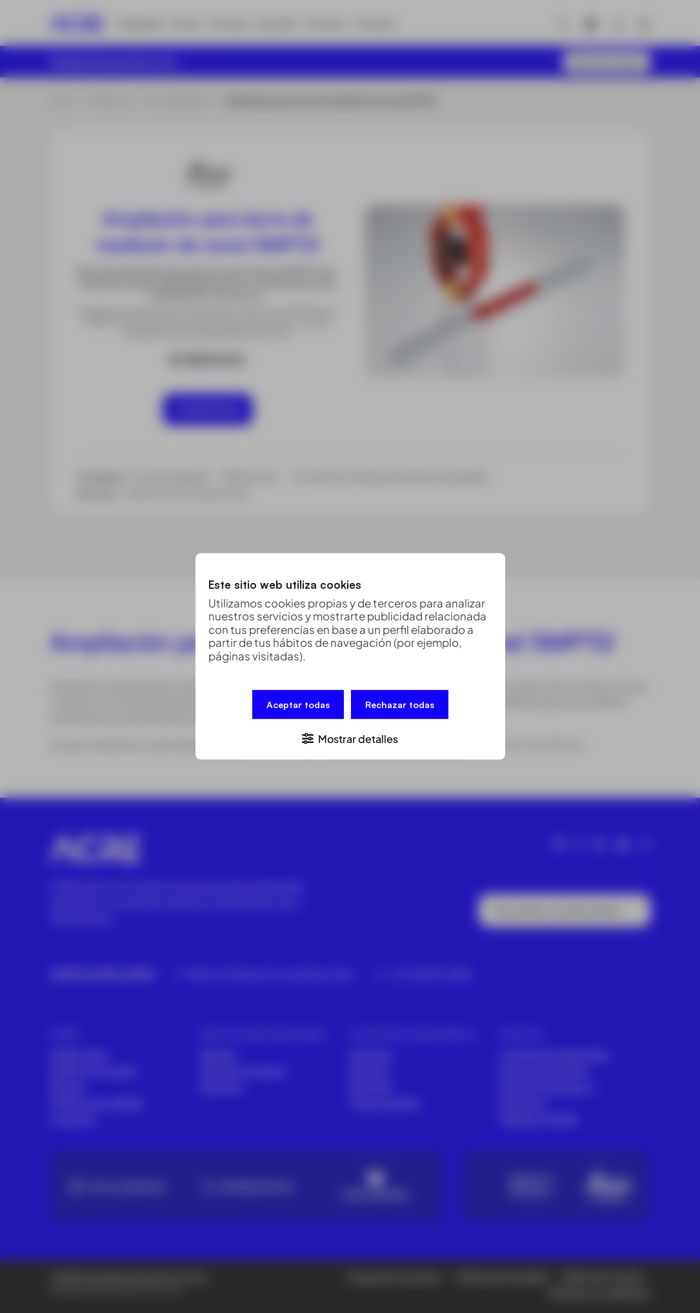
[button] (350, 738)
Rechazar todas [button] (399, 704)
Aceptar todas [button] (298, 704)
